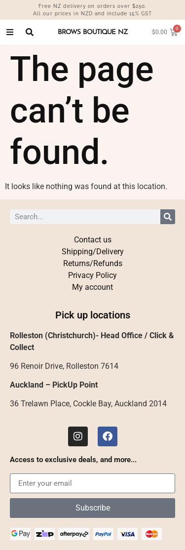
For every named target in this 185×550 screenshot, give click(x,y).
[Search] (167, 216)
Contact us (92, 240)
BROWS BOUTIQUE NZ (92, 32)
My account (93, 287)
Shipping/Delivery (92, 251)
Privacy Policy (92, 275)
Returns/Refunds (92, 263)
